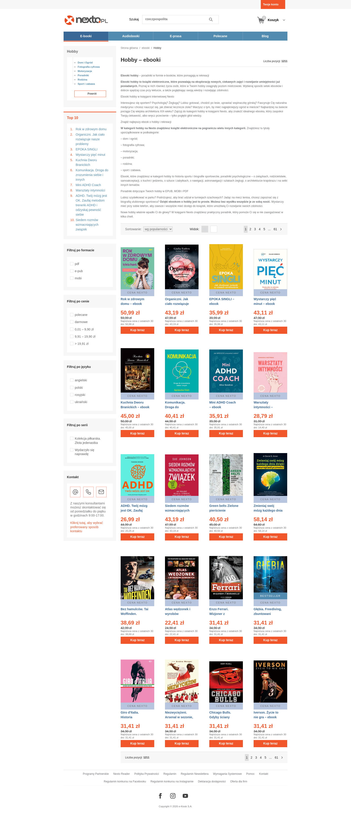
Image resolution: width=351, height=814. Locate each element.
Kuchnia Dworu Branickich (86, 162)
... (269, 229)
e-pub (79, 271)
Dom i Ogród (85, 62)
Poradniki (83, 75)
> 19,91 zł (81, 343)
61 (275, 229)
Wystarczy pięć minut (90, 154)
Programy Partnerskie (96, 773)
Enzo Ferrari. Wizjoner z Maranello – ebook (223, 613)
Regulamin (169, 773)
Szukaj (134, 19)
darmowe (81, 322)
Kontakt (263, 773)
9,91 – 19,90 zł (85, 336)
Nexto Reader (121, 773)
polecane (81, 315)
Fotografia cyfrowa (89, 66)
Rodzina (82, 79)
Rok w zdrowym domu (91, 129)
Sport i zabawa (86, 83)
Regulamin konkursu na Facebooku (125, 781)
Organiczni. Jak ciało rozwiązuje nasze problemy (90, 139)
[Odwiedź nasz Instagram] (172, 795)
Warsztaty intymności (90, 190)
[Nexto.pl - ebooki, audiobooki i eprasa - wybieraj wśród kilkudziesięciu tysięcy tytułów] (86, 20)
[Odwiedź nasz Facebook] (160, 795)
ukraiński (81, 402)
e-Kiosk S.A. (185, 806)
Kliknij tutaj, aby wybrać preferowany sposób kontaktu (86, 527)
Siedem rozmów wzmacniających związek (87, 224)
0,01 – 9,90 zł (84, 329)
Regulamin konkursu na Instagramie (171, 781)
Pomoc (250, 773)
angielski (81, 380)
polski (79, 387)
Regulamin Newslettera (194, 773)
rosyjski (80, 395)
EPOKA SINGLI (86, 149)
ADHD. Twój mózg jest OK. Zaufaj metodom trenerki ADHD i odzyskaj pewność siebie (91, 205)
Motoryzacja (85, 71)
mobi (78, 278)
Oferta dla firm (238, 781)
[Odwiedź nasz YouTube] (185, 795)
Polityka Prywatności (146, 773)
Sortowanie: (133, 229)
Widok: (194, 229)
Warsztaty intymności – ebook (263, 407)
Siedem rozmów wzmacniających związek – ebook (177, 510)
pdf (77, 264)
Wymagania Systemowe (227, 773)
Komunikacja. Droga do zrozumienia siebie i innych (92, 174)
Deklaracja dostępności (212, 781)
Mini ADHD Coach (88, 185)
